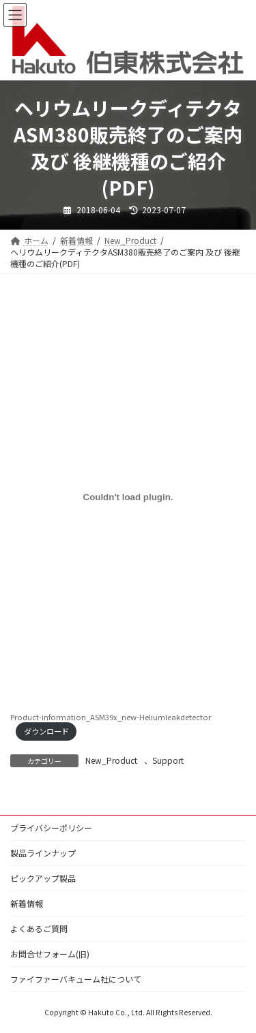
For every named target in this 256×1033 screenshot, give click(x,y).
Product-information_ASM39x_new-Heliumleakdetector (110, 716)
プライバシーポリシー (51, 827)
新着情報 (26, 903)
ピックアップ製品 (43, 878)
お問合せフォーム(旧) (49, 953)
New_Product (111, 760)
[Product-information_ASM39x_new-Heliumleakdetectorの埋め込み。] (128, 497)
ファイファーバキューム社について (75, 979)
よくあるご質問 (39, 928)
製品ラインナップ (43, 853)
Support (168, 760)
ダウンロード (46, 731)
